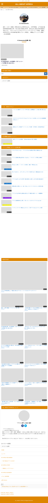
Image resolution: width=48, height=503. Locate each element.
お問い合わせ (4, 480)
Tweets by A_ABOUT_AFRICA (7, 494)
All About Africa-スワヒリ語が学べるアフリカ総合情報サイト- (15, 486)
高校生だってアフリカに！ (8, 468)
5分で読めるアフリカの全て (9, 460)
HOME (2, 7)
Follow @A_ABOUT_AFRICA (7, 492)
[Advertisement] (24, 93)
